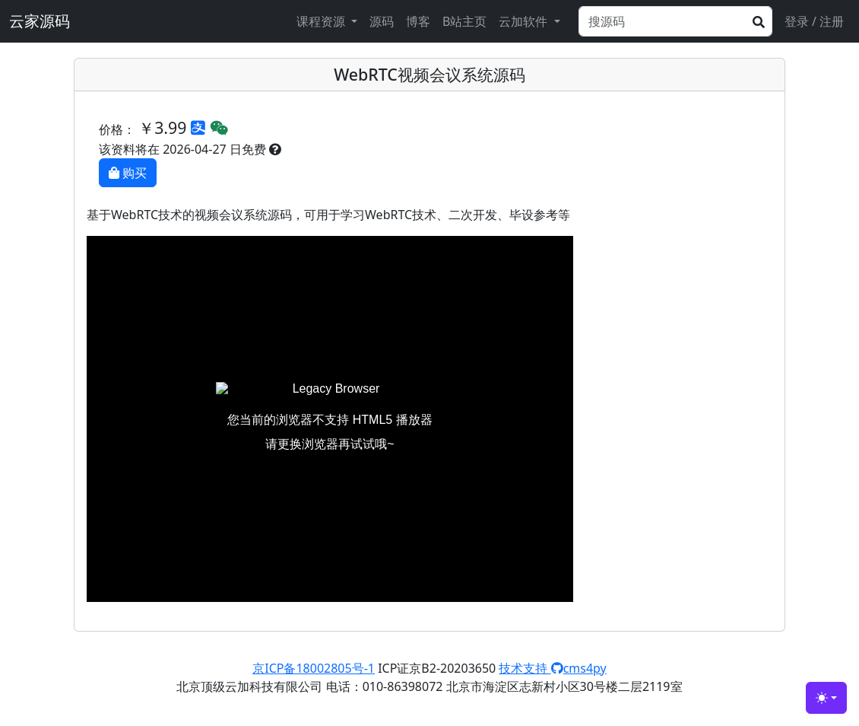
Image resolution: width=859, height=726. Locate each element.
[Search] (675, 21)
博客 (418, 21)
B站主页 (464, 21)
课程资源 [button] (322, 21)
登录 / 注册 (814, 21)
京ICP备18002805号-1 (313, 668)
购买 (128, 172)
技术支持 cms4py (552, 668)
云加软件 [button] (524, 21)
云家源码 (39, 21)
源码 (381, 21)
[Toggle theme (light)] (826, 698)
